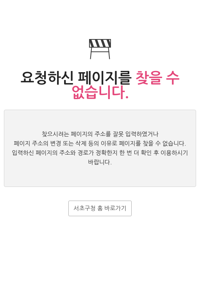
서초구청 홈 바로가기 (99, 208)
